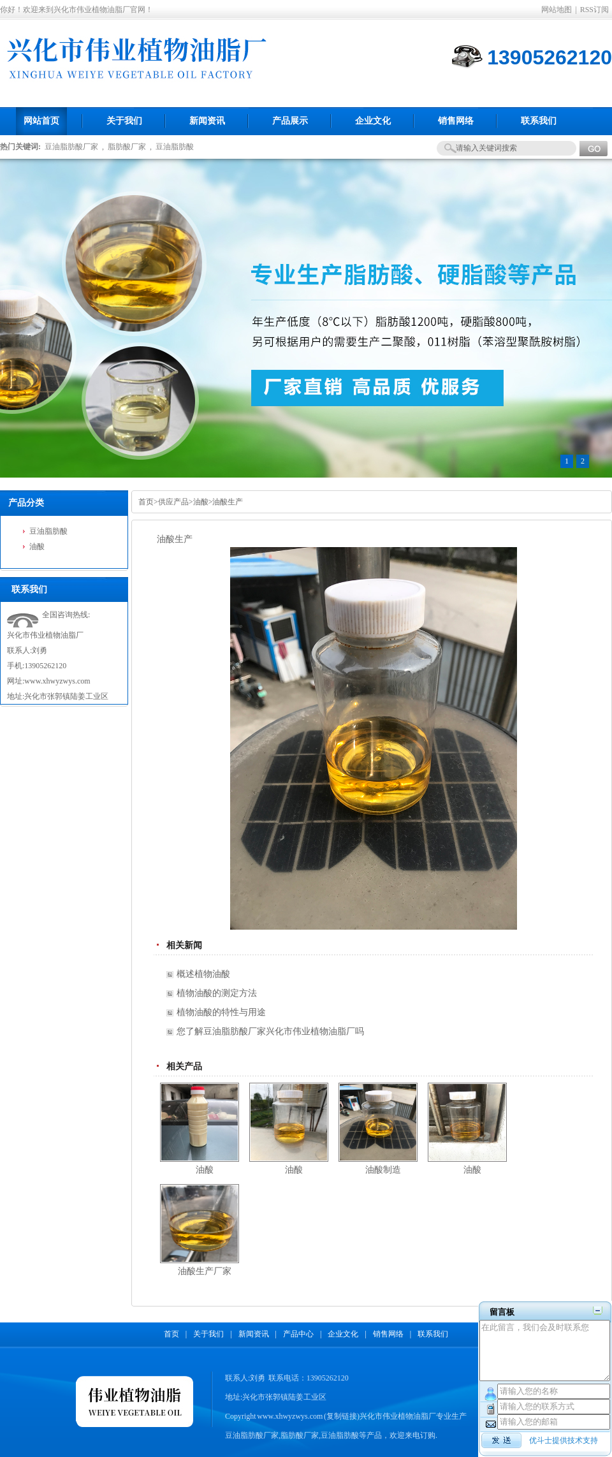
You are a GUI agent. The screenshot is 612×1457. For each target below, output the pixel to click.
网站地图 (556, 9)
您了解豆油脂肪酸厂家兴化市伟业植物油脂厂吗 (270, 1031)
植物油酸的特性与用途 (221, 1012)
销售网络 (388, 1333)
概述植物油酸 (203, 974)
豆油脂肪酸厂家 (71, 146)
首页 (146, 501)
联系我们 (433, 1333)
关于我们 (208, 1333)
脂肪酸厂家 (127, 146)
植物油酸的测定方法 (217, 993)
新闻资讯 (253, 1333)
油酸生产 (227, 501)
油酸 (37, 546)
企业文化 (343, 1333)
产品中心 (298, 1333)
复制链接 (341, 1416)
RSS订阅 (594, 9)
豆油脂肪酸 (175, 146)
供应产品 (173, 501)
